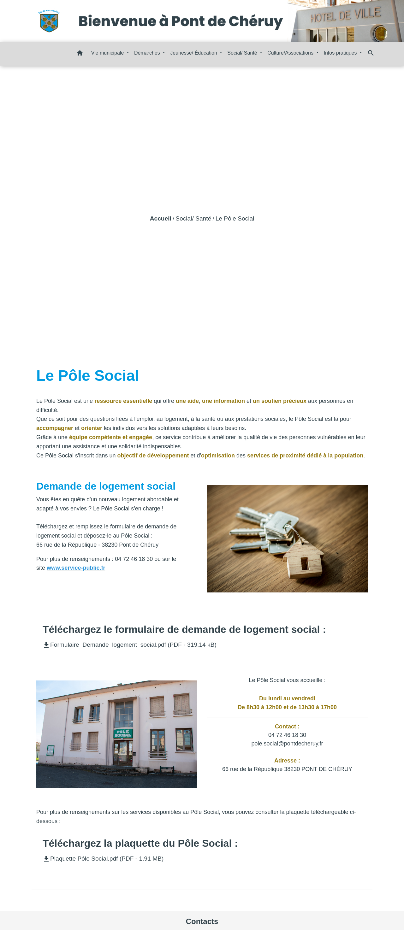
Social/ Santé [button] (242, 53)
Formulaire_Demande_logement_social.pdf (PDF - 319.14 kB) (130, 644)
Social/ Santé (193, 218)
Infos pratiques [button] (341, 53)
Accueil (160, 218)
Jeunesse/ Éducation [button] (194, 53)
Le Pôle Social (235, 218)
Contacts (202, 921)
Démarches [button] (147, 53)
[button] (80, 54)
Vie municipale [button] (108, 53)
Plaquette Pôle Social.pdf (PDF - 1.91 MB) (103, 858)
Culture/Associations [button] (291, 53)
